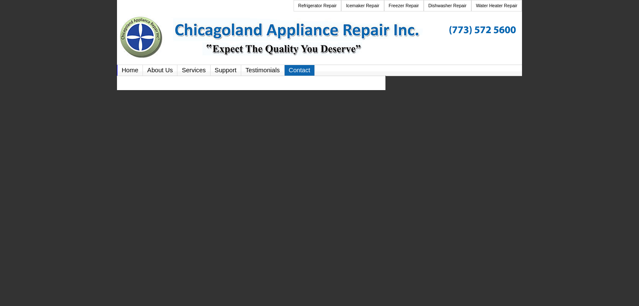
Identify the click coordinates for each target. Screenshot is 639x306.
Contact (300, 70)
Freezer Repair (404, 5)
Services (193, 70)
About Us (160, 70)
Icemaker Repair (362, 5)
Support (226, 70)
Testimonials (262, 70)
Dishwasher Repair (447, 5)
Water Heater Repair (496, 5)
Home (130, 70)
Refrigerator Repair (317, 5)
